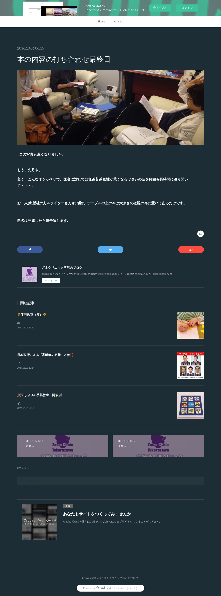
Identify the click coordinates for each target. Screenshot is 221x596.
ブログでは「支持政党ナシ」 (34, 363)
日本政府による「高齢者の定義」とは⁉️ (45, 355)
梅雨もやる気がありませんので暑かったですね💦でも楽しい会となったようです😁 (67, 323)
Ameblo (118, 21)
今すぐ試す (160, 7)
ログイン (187, 8)
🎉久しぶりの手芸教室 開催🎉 (39, 395)
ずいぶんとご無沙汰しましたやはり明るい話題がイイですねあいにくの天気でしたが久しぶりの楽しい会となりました (88, 403)
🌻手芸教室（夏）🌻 (31, 314)
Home (101, 21)
